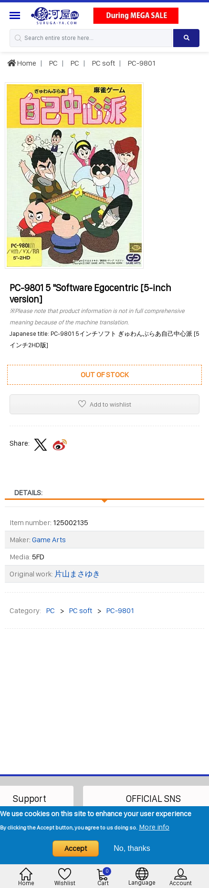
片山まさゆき (77, 573)
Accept (75, 848)
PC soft (103, 63)
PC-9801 (141, 63)
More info (154, 826)
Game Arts (49, 539)
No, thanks (132, 848)
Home (21, 63)
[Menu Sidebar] (16, 15)
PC (53, 63)
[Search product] (186, 38)
